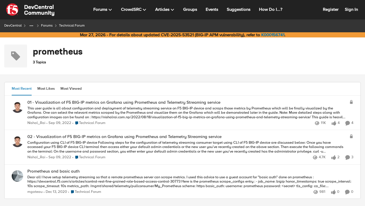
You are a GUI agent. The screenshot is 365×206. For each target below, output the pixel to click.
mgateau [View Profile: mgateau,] (34, 192)
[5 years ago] (55, 192)
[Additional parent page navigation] (31, 26)
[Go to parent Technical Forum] (89, 123)
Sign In (351, 9)
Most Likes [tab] (46, 88)
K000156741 (272, 34)
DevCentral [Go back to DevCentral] (13, 25)
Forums (47, 25)
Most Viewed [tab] (71, 88)
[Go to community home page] (30, 10)
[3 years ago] (58, 123)
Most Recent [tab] (22, 88)
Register (330, 9)
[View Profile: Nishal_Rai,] (17, 107)
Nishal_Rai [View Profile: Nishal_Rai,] (36, 123)
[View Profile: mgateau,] (17, 176)
